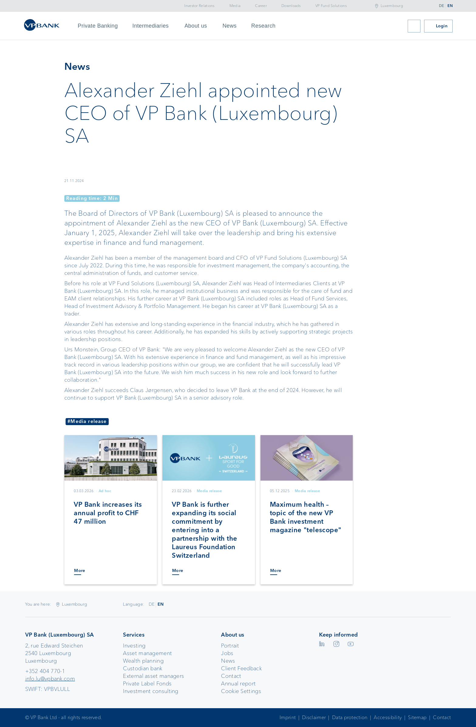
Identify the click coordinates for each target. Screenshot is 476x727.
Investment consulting (150, 691)
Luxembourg (392, 6)
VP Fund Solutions (331, 6)
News (230, 26)
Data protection (350, 717)
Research (263, 26)
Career (261, 6)
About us (196, 26)
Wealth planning (143, 661)
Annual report (238, 683)
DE (441, 6)
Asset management (147, 653)
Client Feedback (241, 668)
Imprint (288, 717)
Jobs (227, 653)
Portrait (230, 645)
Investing (134, 645)
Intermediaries (150, 26)
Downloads (291, 6)
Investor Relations (199, 6)
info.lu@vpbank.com (50, 678)
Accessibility (388, 717)
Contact (231, 676)
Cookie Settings (241, 691)
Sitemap (417, 717)
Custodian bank (142, 668)
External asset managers (153, 676)
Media (235, 6)
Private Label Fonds (147, 683)
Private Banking (98, 26)
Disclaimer (314, 717)
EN (450, 6)
